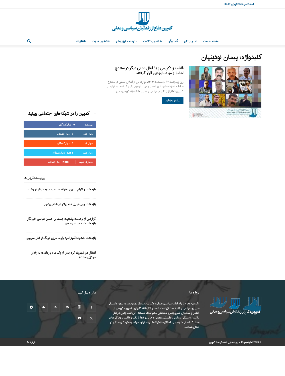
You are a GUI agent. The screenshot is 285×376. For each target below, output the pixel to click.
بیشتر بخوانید (172, 100)
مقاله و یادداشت (152, 41)
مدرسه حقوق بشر (126, 41)
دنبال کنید (88, 134)
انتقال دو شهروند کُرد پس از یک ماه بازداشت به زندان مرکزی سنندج (63, 255)
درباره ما (31, 342)
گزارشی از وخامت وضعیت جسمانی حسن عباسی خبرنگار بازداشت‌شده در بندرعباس (61, 221)
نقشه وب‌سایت (101, 41)
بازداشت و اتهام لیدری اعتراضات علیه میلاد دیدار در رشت (62, 189)
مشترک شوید (86, 162)
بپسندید (89, 124)
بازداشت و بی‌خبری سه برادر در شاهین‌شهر (70, 204)
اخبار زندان (190, 41)
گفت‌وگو (173, 41)
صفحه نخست (211, 41)
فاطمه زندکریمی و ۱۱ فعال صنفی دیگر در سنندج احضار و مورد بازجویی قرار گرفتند (149, 71)
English (81, 41)
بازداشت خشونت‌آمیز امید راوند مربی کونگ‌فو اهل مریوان (61, 238)
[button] (29, 42)
